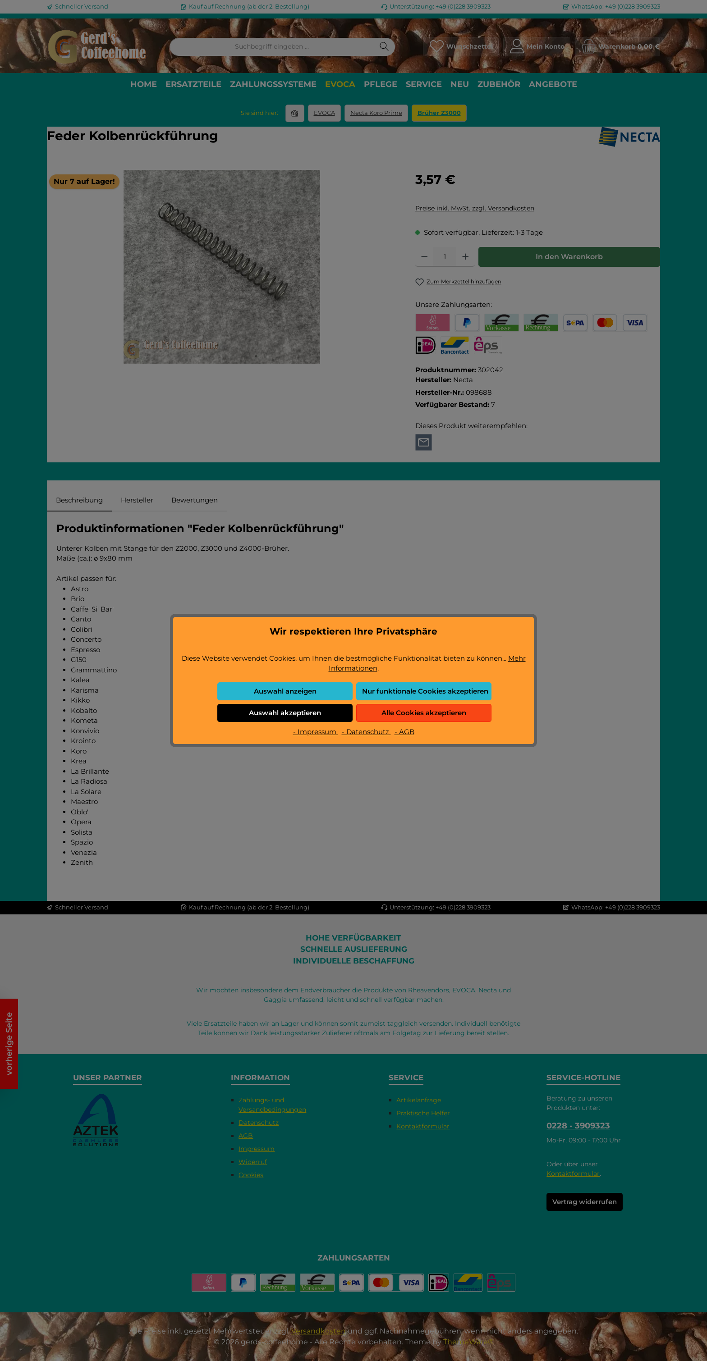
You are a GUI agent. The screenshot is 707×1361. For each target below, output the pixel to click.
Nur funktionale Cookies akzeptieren (425, 691)
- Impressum (315, 731)
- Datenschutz (366, 731)
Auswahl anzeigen (285, 691)
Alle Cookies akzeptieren (423, 712)
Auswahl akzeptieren (285, 712)
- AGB (404, 731)
